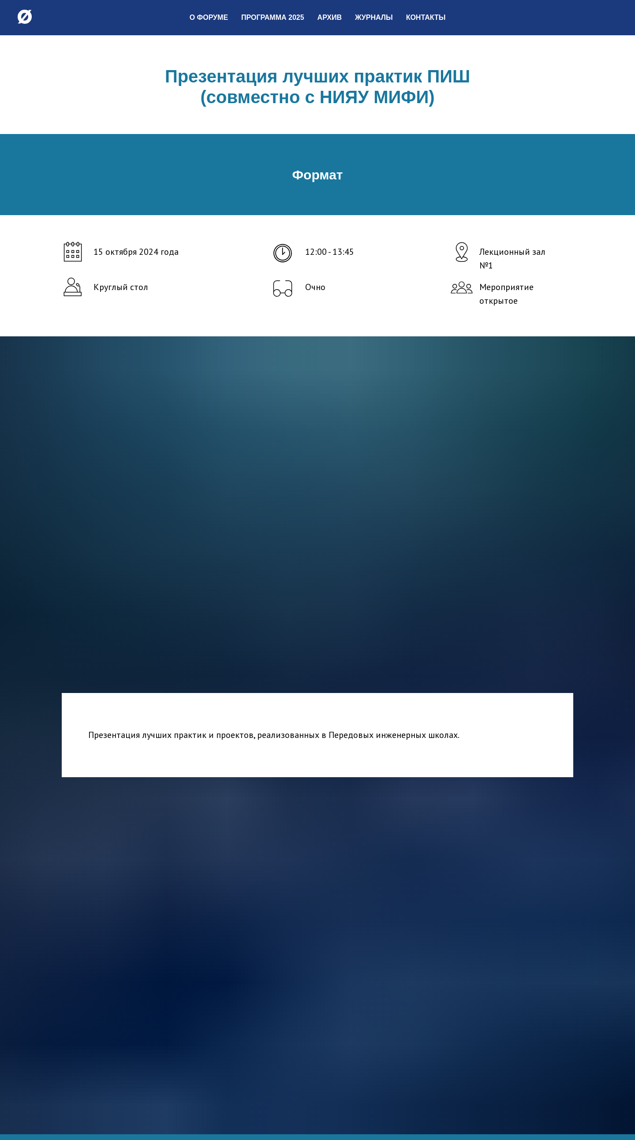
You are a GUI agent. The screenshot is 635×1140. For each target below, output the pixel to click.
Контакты (426, 17)
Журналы (374, 17)
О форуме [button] (209, 17)
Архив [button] (330, 17)
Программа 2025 (272, 17)
